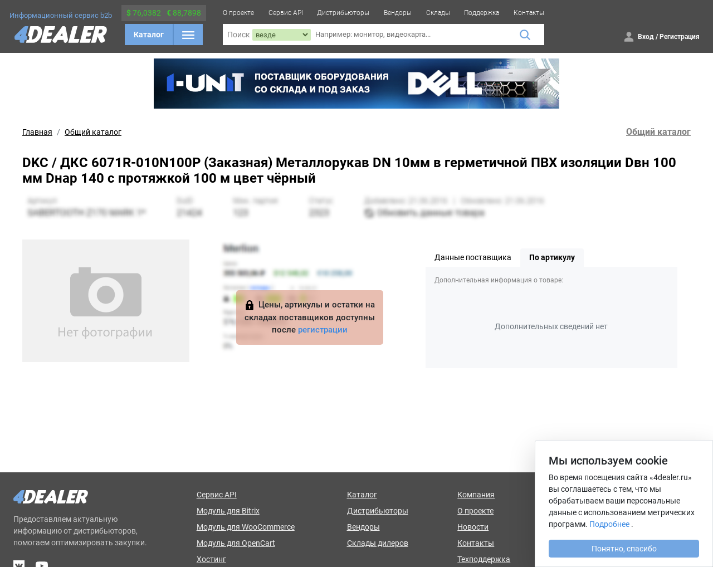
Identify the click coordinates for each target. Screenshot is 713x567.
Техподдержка (483, 559)
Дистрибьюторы (343, 13)
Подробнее (609, 524)
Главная (37, 132)
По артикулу (552, 257)
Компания (476, 494)
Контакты (529, 13)
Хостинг (211, 559)
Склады (438, 13)
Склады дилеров (377, 543)
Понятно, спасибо (624, 548)
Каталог (149, 34)
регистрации (323, 330)
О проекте (238, 13)
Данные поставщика (472, 257)
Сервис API (285, 13)
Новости (473, 526)
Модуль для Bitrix (228, 510)
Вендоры (398, 13)
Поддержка (481, 13)
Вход (646, 37)
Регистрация (680, 37)
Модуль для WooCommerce (246, 526)
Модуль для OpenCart (236, 543)
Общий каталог (93, 132)
